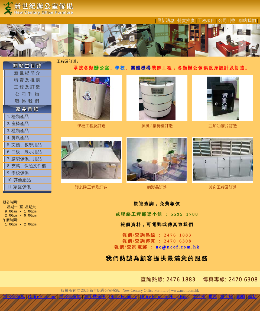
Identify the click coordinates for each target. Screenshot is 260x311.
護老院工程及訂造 (91, 187)
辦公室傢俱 (70, 296)
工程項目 (206, 20)
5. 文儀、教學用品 (24, 144)
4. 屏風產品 (18, 137)
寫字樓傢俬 (95, 296)
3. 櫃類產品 (18, 130)
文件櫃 (199, 296)
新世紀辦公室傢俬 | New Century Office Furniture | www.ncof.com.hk (144, 291)
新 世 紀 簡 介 (27, 73)
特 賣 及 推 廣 (27, 80)
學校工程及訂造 (91, 126)
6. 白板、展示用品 (24, 151)
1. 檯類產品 (18, 116)
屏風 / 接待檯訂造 (157, 126)
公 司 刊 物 (27, 94)
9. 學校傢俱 (18, 173)
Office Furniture (42, 296)
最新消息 (165, 20)
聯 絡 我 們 (27, 101)
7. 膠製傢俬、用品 (24, 158)
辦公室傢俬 (14, 296)
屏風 (213, 296)
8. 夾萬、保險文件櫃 (26, 165)
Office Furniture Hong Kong (165, 296)
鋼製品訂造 (157, 187)
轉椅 (252, 296)
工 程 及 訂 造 (27, 87)
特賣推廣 (186, 20)
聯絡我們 (247, 20)
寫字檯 (226, 296)
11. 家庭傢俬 (19, 187)
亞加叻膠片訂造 (223, 126)
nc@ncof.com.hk (178, 247)
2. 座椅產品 (18, 123)
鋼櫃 (240, 296)
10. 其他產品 (19, 180)
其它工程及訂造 (223, 187)
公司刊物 (227, 20)
